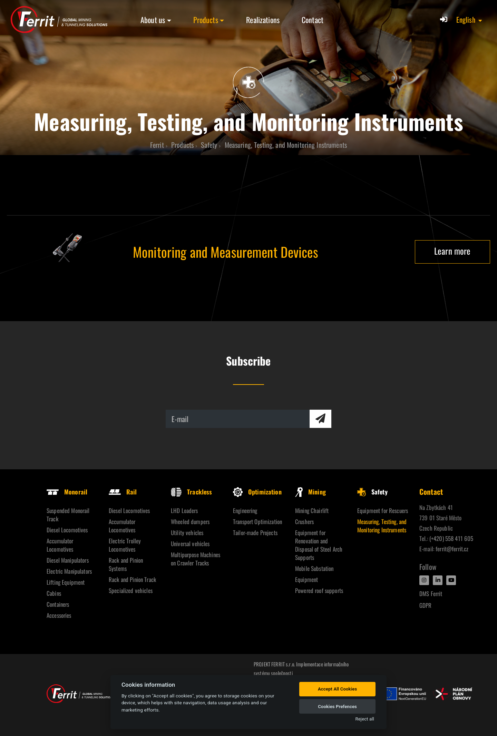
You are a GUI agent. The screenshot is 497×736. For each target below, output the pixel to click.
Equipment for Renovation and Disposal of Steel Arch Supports (318, 545)
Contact (312, 19)
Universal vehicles (190, 543)
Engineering (245, 510)
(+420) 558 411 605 (451, 538)
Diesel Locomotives (67, 529)
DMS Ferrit (430, 593)
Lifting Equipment (66, 582)
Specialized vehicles (131, 590)
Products (205, 19)
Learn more (452, 250)
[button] (469, 19)
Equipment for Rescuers (382, 510)
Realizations (263, 19)
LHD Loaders (184, 510)
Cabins (54, 593)
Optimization (257, 491)
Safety (372, 491)
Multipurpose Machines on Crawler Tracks (195, 558)
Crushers (304, 521)
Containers (58, 604)
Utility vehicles (187, 532)
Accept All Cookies (337, 689)
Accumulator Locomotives (60, 544)
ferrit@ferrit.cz (452, 548)
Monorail (67, 491)
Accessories (59, 615)
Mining (310, 491)
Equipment (306, 579)
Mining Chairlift (312, 510)
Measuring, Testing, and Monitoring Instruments (382, 525)
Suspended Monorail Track (68, 514)
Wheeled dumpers (190, 521)
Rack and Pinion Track (132, 579)
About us (152, 19)
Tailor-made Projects (255, 532)
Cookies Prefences (337, 706)
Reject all (364, 719)
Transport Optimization (257, 521)
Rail (123, 491)
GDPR (425, 605)
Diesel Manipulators (68, 560)
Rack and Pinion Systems (126, 564)
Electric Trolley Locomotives (125, 544)
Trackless (191, 491)
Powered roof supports (319, 590)
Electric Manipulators (69, 571)
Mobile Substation (314, 568)
